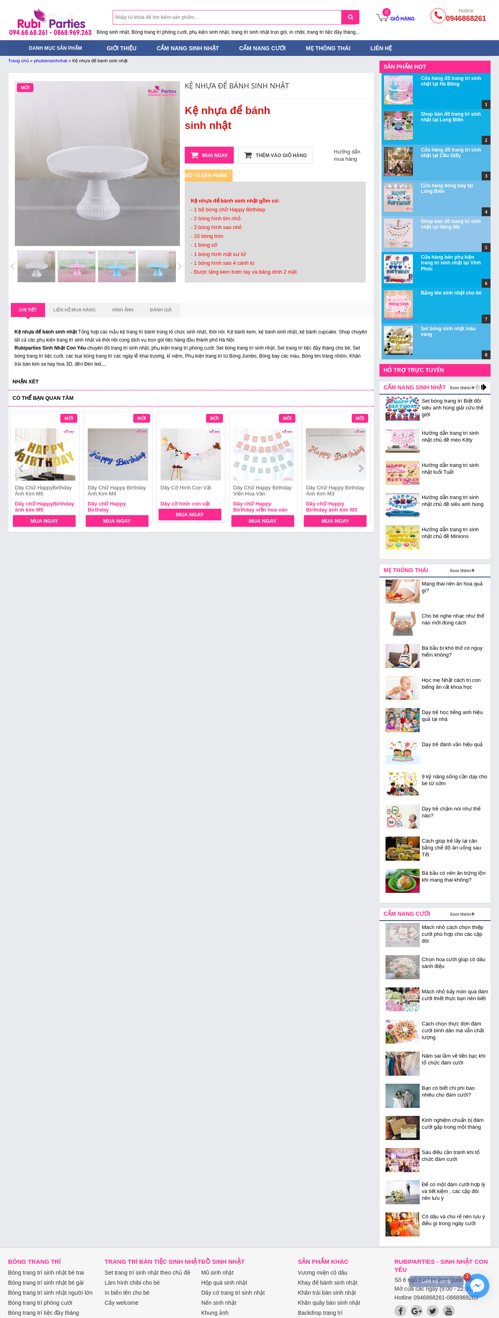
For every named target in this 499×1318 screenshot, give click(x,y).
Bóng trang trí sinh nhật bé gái (46, 1282)
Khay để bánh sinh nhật (327, 1282)
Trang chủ (18, 60)
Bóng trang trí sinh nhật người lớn (50, 1292)
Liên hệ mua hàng (75, 309)
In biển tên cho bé (127, 1292)
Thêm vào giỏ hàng (275, 155)
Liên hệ (381, 48)
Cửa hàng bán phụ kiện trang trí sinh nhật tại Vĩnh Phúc (451, 263)
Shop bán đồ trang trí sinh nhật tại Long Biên (451, 117)
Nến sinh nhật (218, 1303)
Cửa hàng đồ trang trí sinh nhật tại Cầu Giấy (451, 152)
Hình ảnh (123, 309)
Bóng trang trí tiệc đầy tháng (43, 1313)
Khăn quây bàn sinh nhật (329, 1303)
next (361, 468)
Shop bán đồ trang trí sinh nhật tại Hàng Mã (451, 224)
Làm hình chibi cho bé (132, 1282)
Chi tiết (28, 312)
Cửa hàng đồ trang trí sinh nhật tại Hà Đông (451, 81)
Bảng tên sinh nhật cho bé (451, 293)
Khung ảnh (215, 1313)
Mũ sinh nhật (217, 1272)
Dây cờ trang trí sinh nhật (233, 1292)
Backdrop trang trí (320, 1313)
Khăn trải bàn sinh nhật (327, 1292)
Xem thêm (460, 387)
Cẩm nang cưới (262, 48)
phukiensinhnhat (50, 60)
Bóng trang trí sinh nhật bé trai (46, 1272)
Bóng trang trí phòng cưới (40, 1303)
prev (21, 468)
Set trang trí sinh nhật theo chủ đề (147, 1272)
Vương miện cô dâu (322, 1272)
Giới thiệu (121, 48)
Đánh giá (161, 309)
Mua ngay (209, 155)
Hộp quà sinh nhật (224, 1282)
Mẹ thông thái (328, 48)
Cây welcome (121, 1303)
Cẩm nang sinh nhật (188, 48)
